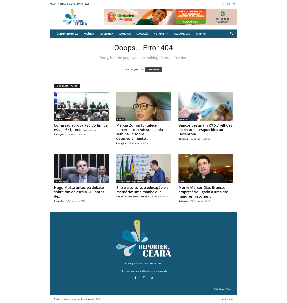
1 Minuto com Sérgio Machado (131, 181)
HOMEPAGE (153, 69)
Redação (59, 134)
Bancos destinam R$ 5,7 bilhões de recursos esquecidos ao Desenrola (205, 129)
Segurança (106, 33)
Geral (181, 181)
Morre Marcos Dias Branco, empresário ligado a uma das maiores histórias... (203, 192)
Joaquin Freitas (225, 289)
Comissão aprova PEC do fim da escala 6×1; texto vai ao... (81, 127)
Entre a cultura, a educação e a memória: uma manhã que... (142, 189)
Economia (124, 33)
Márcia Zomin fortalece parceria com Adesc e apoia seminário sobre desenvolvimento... (139, 132)
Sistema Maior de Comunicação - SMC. (82, 299)
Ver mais (161, 34)
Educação (142, 33)
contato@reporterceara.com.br (151, 271)
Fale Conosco (181, 33)
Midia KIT (201, 33)
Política (88, 33)
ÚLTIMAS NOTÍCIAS (67, 33)
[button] (232, 34)
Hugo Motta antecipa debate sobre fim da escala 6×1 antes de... (79, 192)
